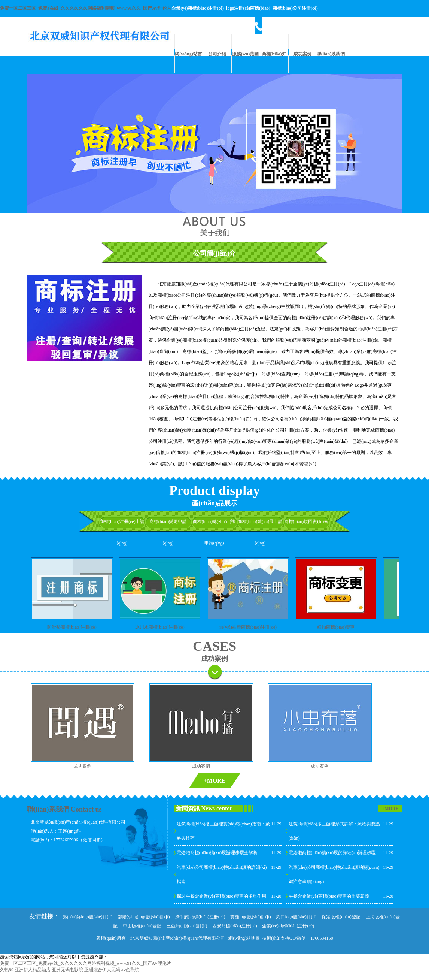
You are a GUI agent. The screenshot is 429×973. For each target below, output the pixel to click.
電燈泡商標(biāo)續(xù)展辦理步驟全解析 (217, 852)
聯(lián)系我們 (331, 54)
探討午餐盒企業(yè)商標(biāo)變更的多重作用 (222, 896)
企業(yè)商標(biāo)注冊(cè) (288, 925)
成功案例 (302, 54)
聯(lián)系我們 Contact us (64, 809)
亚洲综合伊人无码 (102, 969)
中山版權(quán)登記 (142, 925)
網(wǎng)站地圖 (244, 938)
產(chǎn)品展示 (214, 503)
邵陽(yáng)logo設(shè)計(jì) (144, 916)
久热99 (6, 969)
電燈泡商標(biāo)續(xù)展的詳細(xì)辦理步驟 (332, 852)
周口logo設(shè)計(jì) (296, 916)
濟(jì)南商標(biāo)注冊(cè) (200, 916)
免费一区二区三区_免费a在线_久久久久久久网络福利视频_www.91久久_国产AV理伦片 (85, 8)
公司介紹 (217, 54)
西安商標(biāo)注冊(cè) (234, 925)
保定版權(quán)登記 (341, 916)
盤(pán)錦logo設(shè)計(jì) (87, 916)
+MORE (215, 780)
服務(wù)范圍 (245, 54)
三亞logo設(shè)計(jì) (187, 925)
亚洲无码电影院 (67, 969)
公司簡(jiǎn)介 (214, 253)
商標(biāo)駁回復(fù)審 (306, 521)
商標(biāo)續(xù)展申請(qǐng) (260, 532)
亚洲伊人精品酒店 (33, 969)
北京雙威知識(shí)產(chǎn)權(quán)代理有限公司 (177, 938)
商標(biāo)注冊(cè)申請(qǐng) (122, 532)
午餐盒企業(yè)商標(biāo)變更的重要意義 (329, 896)
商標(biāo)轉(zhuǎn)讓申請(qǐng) (214, 532)
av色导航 (130, 969)
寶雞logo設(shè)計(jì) (250, 916)
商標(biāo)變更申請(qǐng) (168, 532)
